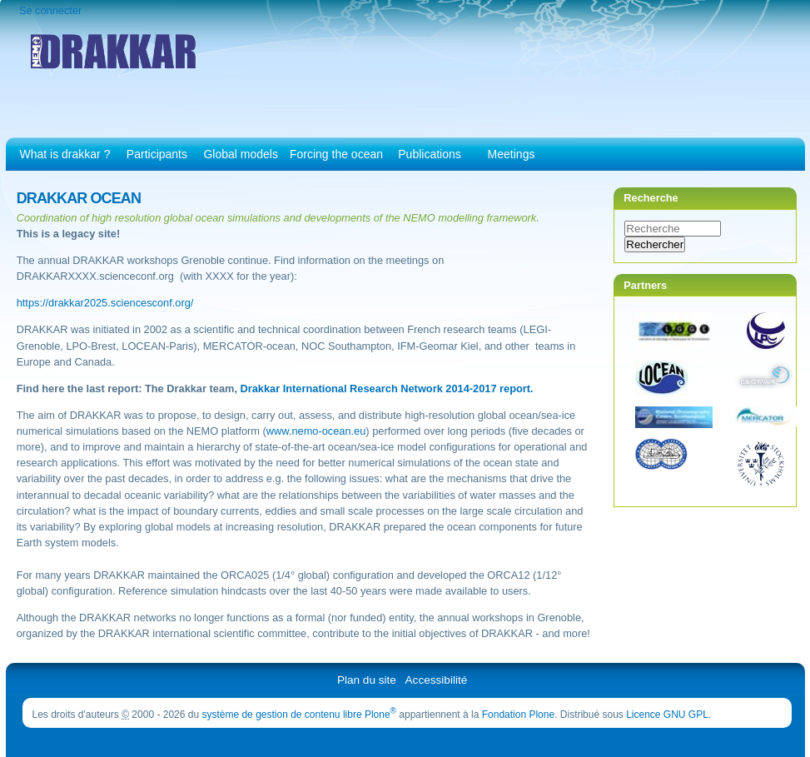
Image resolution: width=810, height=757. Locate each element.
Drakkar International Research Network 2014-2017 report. (387, 388)
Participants (157, 154)
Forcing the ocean (336, 154)
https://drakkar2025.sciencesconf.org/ (105, 302)
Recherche (651, 198)
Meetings (511, 154)
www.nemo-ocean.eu (316, 431)
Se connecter (50, 10)
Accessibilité (436, 680)
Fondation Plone (518, 714)
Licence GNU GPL (667, 714)
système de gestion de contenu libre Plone (298, 714)
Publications (429, 154)
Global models (240, 154)
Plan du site (366, 680)
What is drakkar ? (65, 154)
